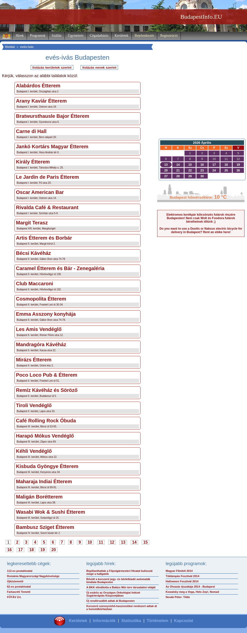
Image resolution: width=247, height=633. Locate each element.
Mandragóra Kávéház (41, 344)
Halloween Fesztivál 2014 (182, 581)
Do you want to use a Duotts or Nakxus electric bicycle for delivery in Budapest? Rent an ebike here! (200, 230)
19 (42, 550)
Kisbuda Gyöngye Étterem (47, 466)
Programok (37, 35)
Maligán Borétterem (39, 496)
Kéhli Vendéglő (34, 451)
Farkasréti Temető (18, 591)
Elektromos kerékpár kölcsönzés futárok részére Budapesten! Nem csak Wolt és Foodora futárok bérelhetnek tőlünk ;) (200, 218)
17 (20, 550)
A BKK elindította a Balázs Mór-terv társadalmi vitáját (120, 587)
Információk (104, 621)
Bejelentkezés (144, 35)
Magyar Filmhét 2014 (179, 570)
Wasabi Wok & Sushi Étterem (50, 512)
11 (101, 542)
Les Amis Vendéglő (39, 329)
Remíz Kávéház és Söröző (47, 390)
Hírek (20, 35)
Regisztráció (169, 35)
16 (9, 550)
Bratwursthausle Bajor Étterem (52, 116)
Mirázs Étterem (33, 359)
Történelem (157, 621)
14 (134, 542)
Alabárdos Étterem (38, 85)
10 (90, 542)
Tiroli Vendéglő (34, 405)
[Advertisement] (201, 100)
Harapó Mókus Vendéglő (45, 436)
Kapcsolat (183, 621)
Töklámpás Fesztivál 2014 (182, 576)
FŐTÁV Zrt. (14, 597)
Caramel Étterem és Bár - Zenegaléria (60, 268)
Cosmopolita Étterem (41, 299)
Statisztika (131, 621)
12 (112, 542)
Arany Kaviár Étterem (41, 101)
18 (31, 550)
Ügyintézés (76, 35)
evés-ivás (27, 47)
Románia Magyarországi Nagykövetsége (33, 576)
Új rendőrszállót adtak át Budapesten (110, 600)
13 (123, 542)
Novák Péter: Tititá (178, 597)
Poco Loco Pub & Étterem (46, 375)
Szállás (57, 35)
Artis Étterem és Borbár (44, 238)
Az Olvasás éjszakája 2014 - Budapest (190, 586)
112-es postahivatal (19, 570)
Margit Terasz (32, 222)
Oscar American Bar (40, 192)
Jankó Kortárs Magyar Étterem (52, 146)
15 (145, 542)
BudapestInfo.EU (201, 16)
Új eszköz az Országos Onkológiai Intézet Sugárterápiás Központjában (113, 594)
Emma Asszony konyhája (46, 314)
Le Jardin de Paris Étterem (47, 177)
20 (53, 550)
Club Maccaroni (34, 283)
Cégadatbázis (99, 35)
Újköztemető (15, 581)
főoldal (10, 47)
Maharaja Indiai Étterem (44, 481)
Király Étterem (33, 161)
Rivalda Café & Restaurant (47, 207)
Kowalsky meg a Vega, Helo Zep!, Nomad (192, 591)
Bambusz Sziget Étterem (45, 527)
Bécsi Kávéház (33, 253)
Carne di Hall (31, 131)
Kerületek (121, 35)
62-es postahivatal (19, 586)
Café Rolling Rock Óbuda (46, 420)
